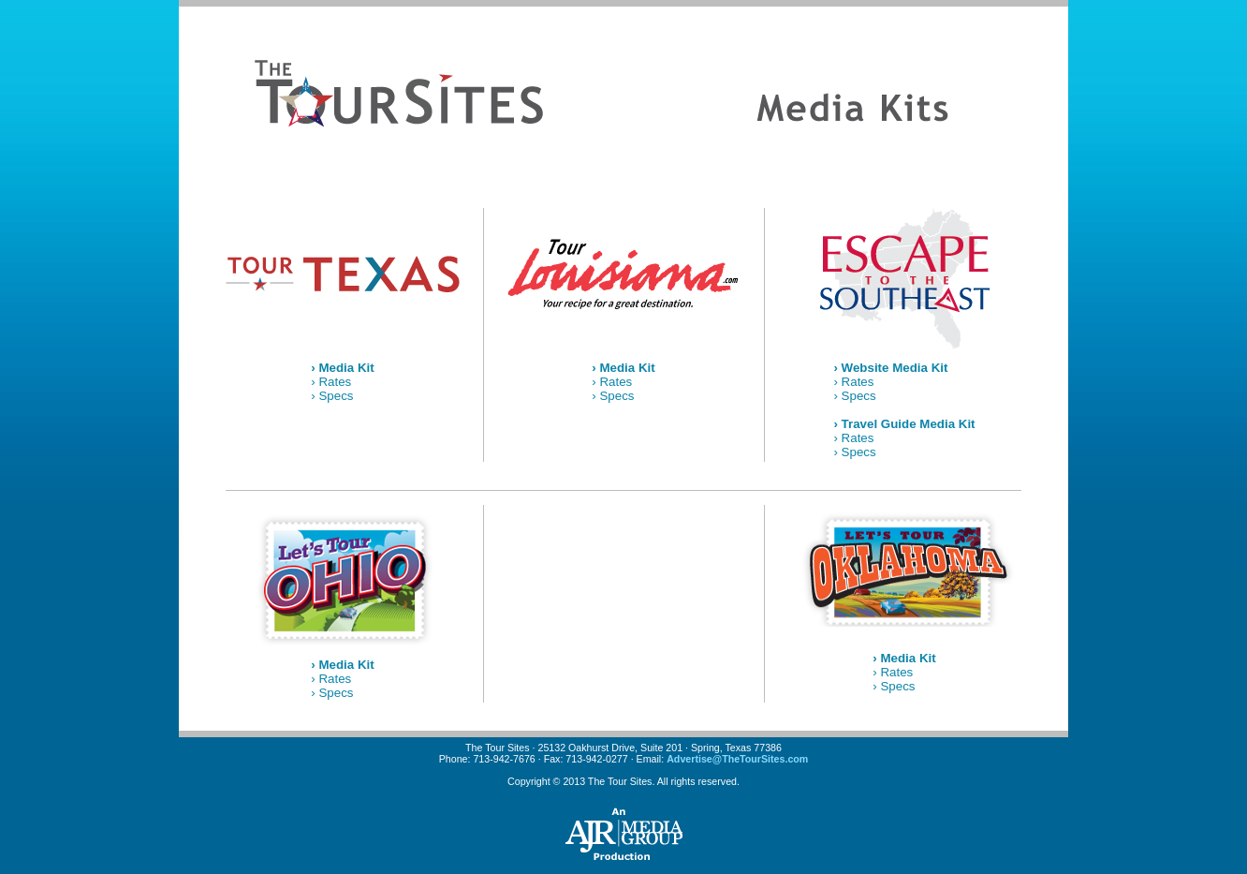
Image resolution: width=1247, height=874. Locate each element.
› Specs (332, 396)
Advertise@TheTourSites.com (737, 758)
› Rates (331, 382)
